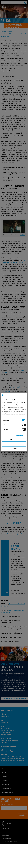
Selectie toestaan (14, 444)
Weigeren (14, 448)
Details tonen (19, 435)
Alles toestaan (14, 439)
